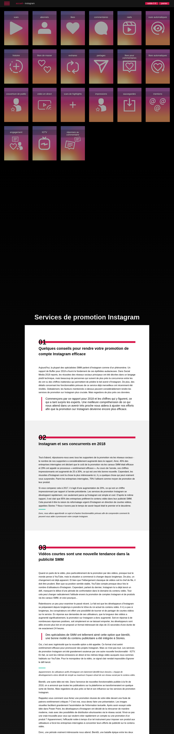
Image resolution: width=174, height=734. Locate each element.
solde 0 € (151, 3)
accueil (19, 3)
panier (164, 3)
